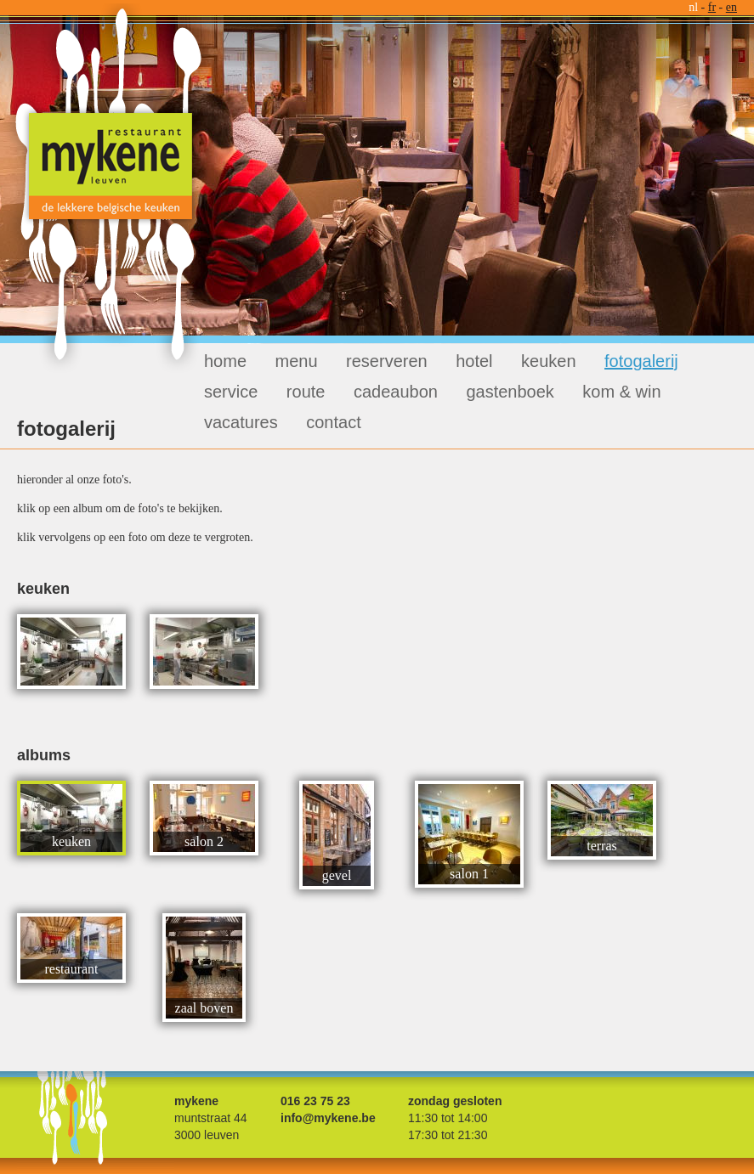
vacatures (241, 422)
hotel (474, 361)
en (731, 7)
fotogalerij (641, 361)
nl (693, 7)
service (231, 391)
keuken (548, 361)
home (225, 361)
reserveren (387, 361)
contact (333, 422)
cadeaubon (396, 391)
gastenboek (509, 391)
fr (712, 7)
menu (296, 361)
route (306, 391)
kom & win (621, 391)
